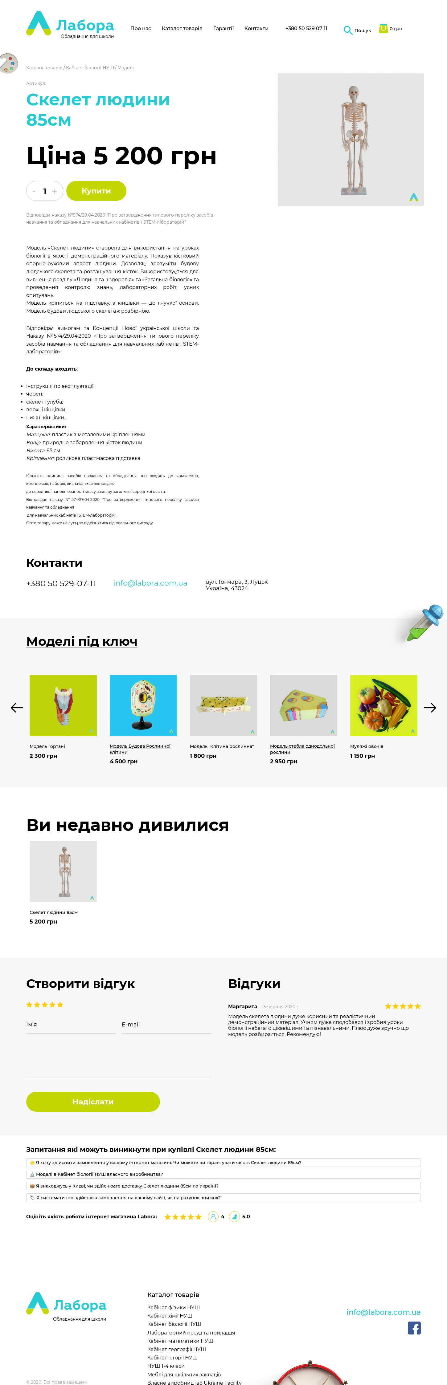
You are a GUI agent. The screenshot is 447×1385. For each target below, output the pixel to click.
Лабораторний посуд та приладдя (191, 1333)
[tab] (223, 1162)
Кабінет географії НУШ (176, 1349)
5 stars (29, 1004)
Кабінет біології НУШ (174, 1324)
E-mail (131, 1024)
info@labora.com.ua (150, 583)
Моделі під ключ (81, 641)
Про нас (140, 28)
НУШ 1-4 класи (166, 1366)
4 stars (37, 1004)
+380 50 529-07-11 (60, 583)
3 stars (45, 1004)
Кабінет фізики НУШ (173, 1307)
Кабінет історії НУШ (172, 1358)
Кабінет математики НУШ (180, 1341)
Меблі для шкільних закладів (184, 1375)
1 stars (60, 1004)
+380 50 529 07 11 (306, 28)
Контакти (256, 28)
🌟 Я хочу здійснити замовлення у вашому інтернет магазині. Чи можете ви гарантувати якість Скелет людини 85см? (165, 1162)
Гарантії (223, 28)
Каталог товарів (182, 28)
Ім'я (31, 1024)
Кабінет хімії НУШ (170, 1316)
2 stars (52, 1004)
